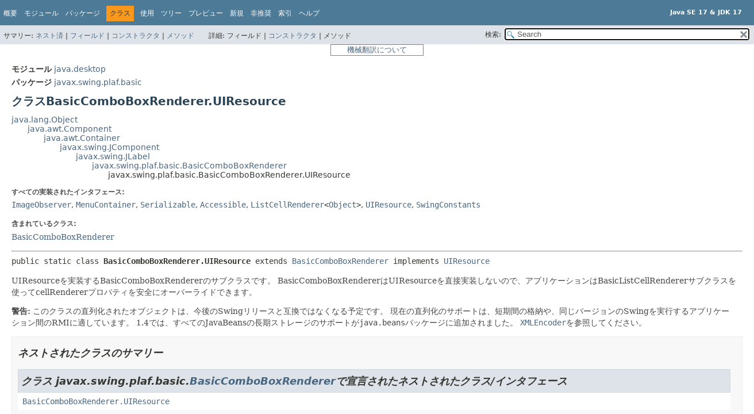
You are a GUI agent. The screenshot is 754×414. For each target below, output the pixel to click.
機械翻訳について (377, 49)
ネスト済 (49, 36)
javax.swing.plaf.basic (98, 82)
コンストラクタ (135, 36)
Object (342, 204)
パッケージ (83, 13)
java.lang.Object (44, 119)
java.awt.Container (82, 138)
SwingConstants (448, 204)
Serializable (167, 204)
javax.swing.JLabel (113, 156)
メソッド (180, 36)
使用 (147, 13)
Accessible (223, 204)
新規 (237, 13)
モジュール (41, 13)
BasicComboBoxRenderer (62, 236)
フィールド (87, 36)
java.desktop (80, 69)
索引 (285, 13)
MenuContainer (106, 204)
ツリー (171, 13)
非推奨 (261, 13)
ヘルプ (309, 13)
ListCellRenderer (287, 204)
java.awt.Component (69, 128)
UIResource (388, 204)
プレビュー (205, 13)
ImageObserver (41, 204)
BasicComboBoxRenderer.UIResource (96, 401)
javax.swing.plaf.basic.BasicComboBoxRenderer (189, 165)
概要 (10, 13)
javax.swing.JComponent (109, 147)
